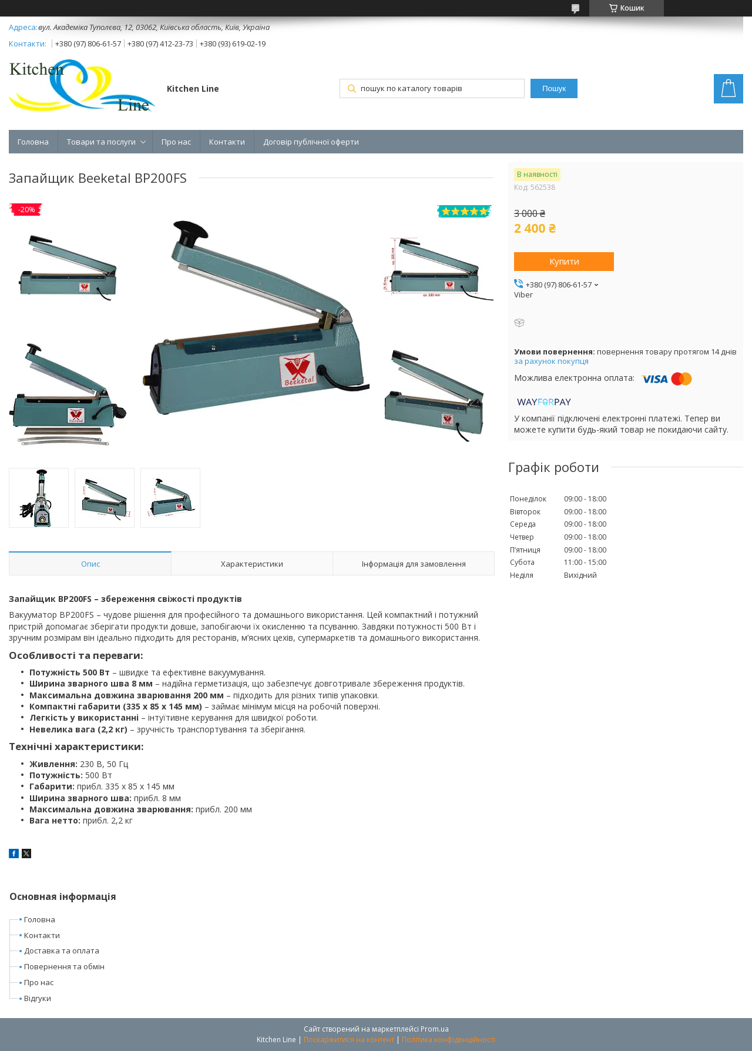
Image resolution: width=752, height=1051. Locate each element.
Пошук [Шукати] (554, 88)
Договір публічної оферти (311, 141)
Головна (33, 141)
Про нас (176, 141)
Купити (564, 261)
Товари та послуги (101, 141)
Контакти (227, 141)
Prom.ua (435, 1029)
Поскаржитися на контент (349, 1040)
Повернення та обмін (64, 966)
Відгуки (37, 998)
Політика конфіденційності (448, 1040)
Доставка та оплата (61, 950)
